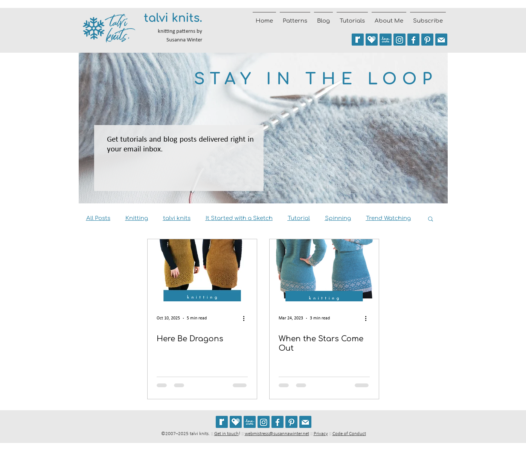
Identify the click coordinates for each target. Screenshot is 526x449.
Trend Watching (388, 218)
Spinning (338, 218)
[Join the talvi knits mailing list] (441, 40)
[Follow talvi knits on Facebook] (413, 40)
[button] (430, 219)
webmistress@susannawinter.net (277, 433)
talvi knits (177, 218)
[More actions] (246, 318)
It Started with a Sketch (239, 218)
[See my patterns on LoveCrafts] (386, 40)
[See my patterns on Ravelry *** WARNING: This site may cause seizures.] (222, 422)
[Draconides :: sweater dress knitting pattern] (202, 270)
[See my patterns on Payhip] (372, 40)
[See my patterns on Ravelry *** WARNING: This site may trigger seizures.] (358, 40)
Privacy (321, 433)
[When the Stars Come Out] (324, 270)
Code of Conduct (349, 433)
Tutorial (299, 218)
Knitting (136, 218)
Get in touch (226, 433)
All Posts (98, 218)
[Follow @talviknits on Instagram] (399, 40)
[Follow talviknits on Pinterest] (427, 40)
